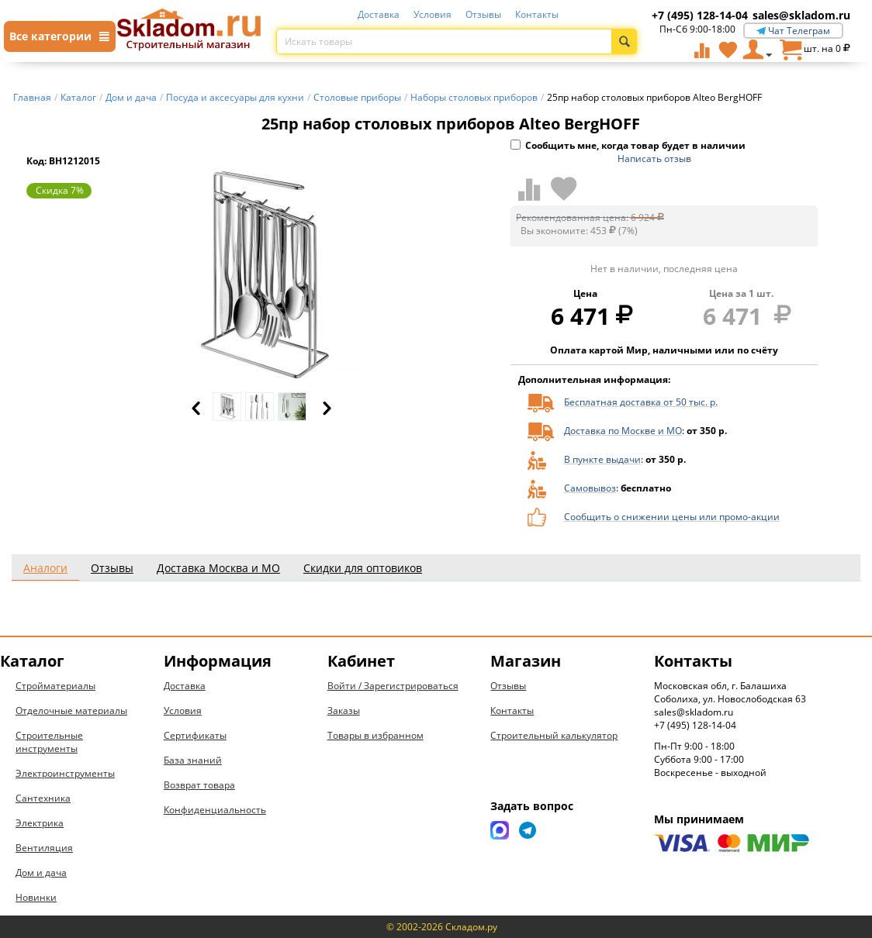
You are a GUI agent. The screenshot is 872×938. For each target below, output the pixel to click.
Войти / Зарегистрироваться (392, 685)
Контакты (537, 14)
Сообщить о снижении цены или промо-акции (672, 516)
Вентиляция (44, 847)
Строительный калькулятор (554, 735)
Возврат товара (199, 784)
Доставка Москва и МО (218, 567)
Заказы (343, 710)
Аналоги (45, 567)
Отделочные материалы (71, 710)
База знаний (193, 760)
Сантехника (43, 798)
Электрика (40, 822)
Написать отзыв (654, 158)
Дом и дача (41, 872)
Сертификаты (195, 735)
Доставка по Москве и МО (623, 430)
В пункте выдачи (602, 459)
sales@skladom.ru (801, 15)
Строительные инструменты (49, 742)
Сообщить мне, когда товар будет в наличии (628, 145)
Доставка (379, 14)
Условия (433, 14)
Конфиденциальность (215, 809)
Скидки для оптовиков (362, 567)
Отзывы (483, 14)
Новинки (36, 897)
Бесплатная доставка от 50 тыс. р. (641, 402)
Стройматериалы (55, 685)
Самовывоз (590, 488)
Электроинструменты (65, 773)
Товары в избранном (375, 735)
